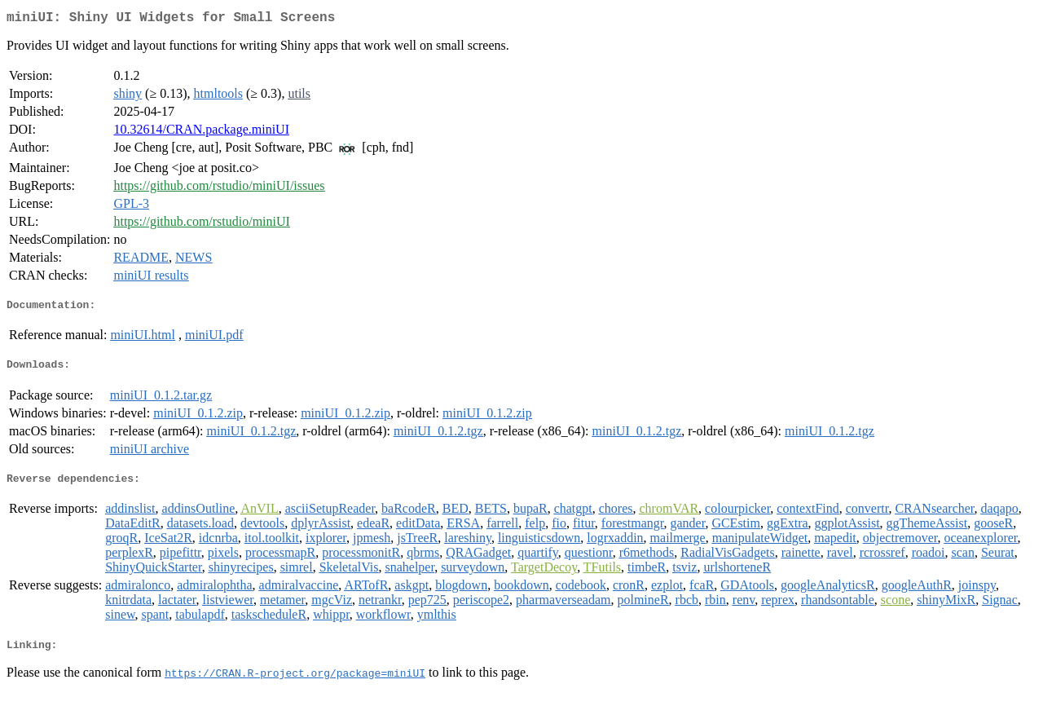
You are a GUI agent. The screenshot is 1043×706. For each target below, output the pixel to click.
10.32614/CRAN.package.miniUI (201, 132)
